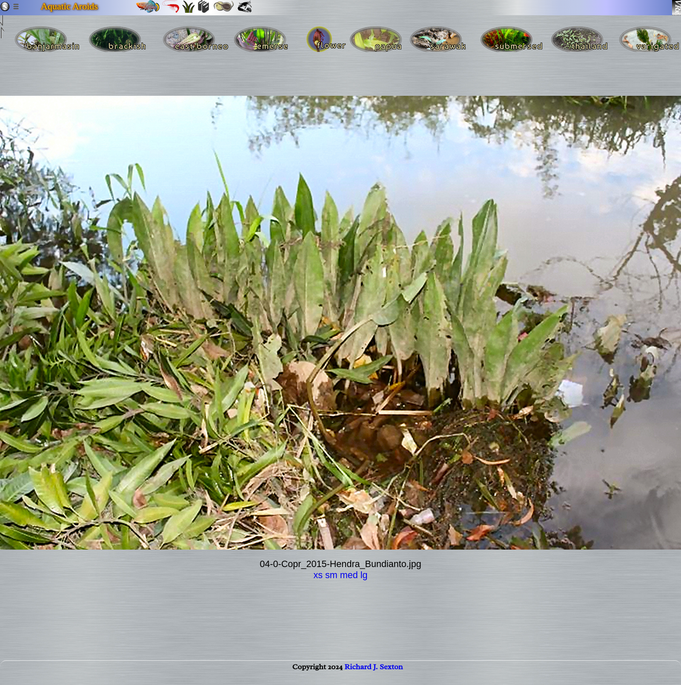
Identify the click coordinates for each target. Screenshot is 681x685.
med (349, 575)
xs (318, 575)
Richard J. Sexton (373, 675)
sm (331, 575)
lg (364, 575)
